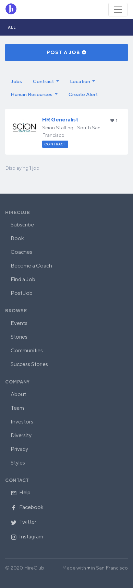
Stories (19, 337)
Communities (27, 350)
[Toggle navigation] (118, 9)
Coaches (21, 252)
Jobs (16, 81)
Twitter (23, 522)
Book (17, 238)
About (18, 394)
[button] (45, 81)
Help (21, 492)
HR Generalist (60, 119)
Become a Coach (31, 265)
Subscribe (22, 224)
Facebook (27, 507)
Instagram (27, 536)
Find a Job (23, 279)
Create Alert (83, 94)
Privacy (19, 449)
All (12, 27)
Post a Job (67, 52)
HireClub (17, 212)
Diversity (21, 435)
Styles (18, 462)
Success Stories (29, 364)
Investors (22, 421)
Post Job (22, 293)
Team (17, 408)
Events (19, 323)
